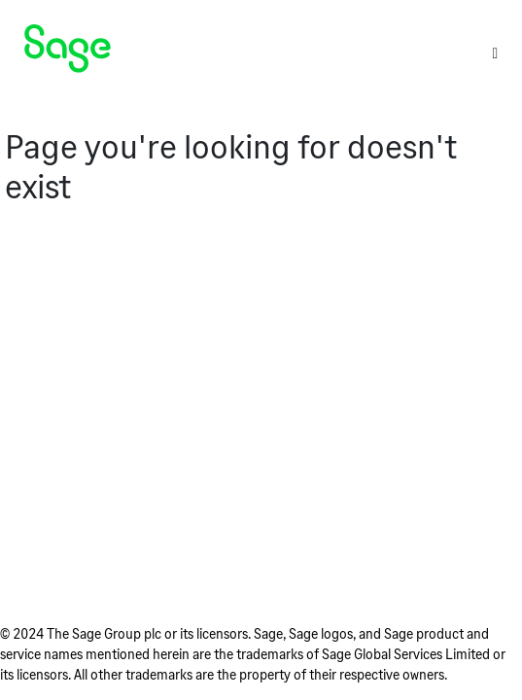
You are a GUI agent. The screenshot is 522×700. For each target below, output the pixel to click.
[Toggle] (494, 53)
